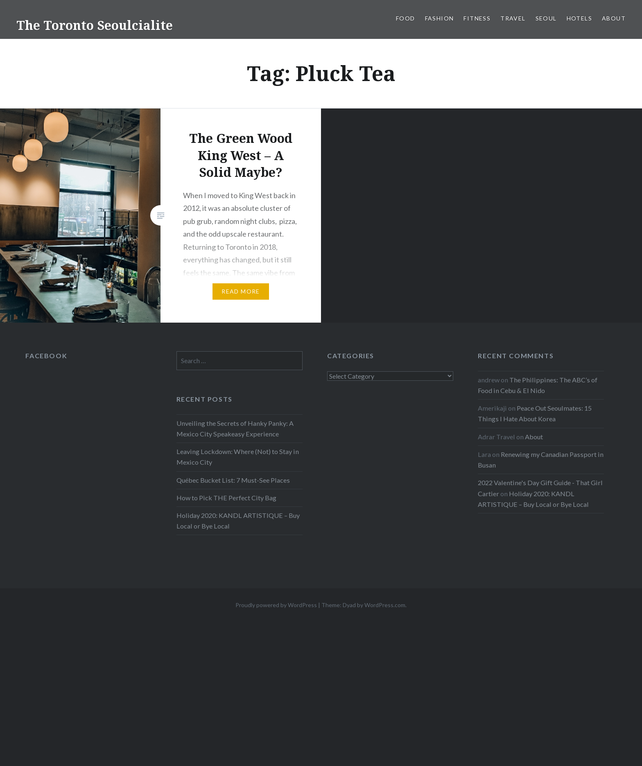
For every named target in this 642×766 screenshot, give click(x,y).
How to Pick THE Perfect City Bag (226, 498)
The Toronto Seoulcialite (94, 25)
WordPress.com (384, 604)
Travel (512, 18)
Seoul (546, 18)
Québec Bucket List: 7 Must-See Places (233, 480)
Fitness (477, 18)
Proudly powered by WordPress (276, 604)
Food (405, 18)
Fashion (439, 18)
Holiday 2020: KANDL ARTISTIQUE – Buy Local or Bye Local (238, 520)
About (614, 18)
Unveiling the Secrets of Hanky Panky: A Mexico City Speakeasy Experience (235, 428)
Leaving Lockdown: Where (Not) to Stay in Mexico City (237, 456)
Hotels (579, 18)
